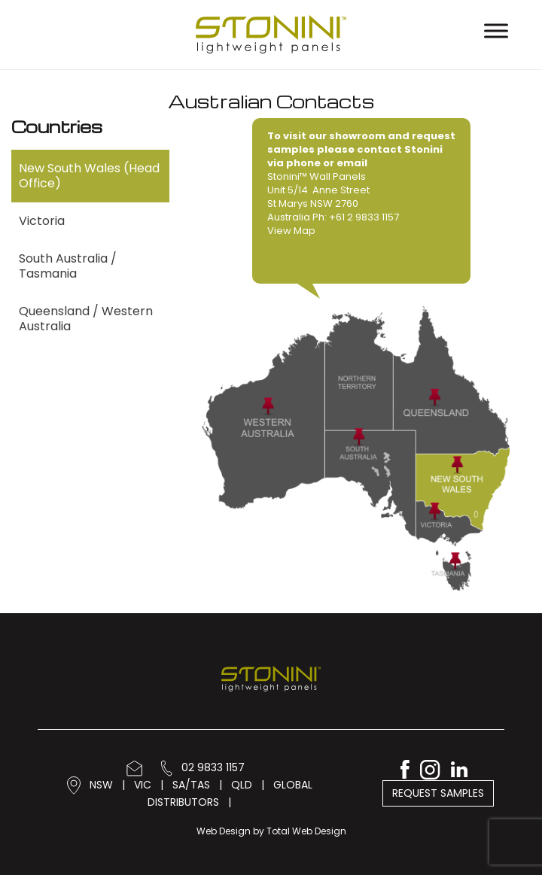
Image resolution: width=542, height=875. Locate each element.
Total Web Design (306, 831)
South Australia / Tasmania (68, 266)
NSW (101, 783)
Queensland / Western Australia (86, 318)
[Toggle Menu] (496, 30)
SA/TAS (191, 783)
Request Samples (438, 793)
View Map (291, 230)
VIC (142, 783)
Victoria (42, 220)
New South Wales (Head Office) (89, 176)
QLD (241, 783)
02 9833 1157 (203, 767)
